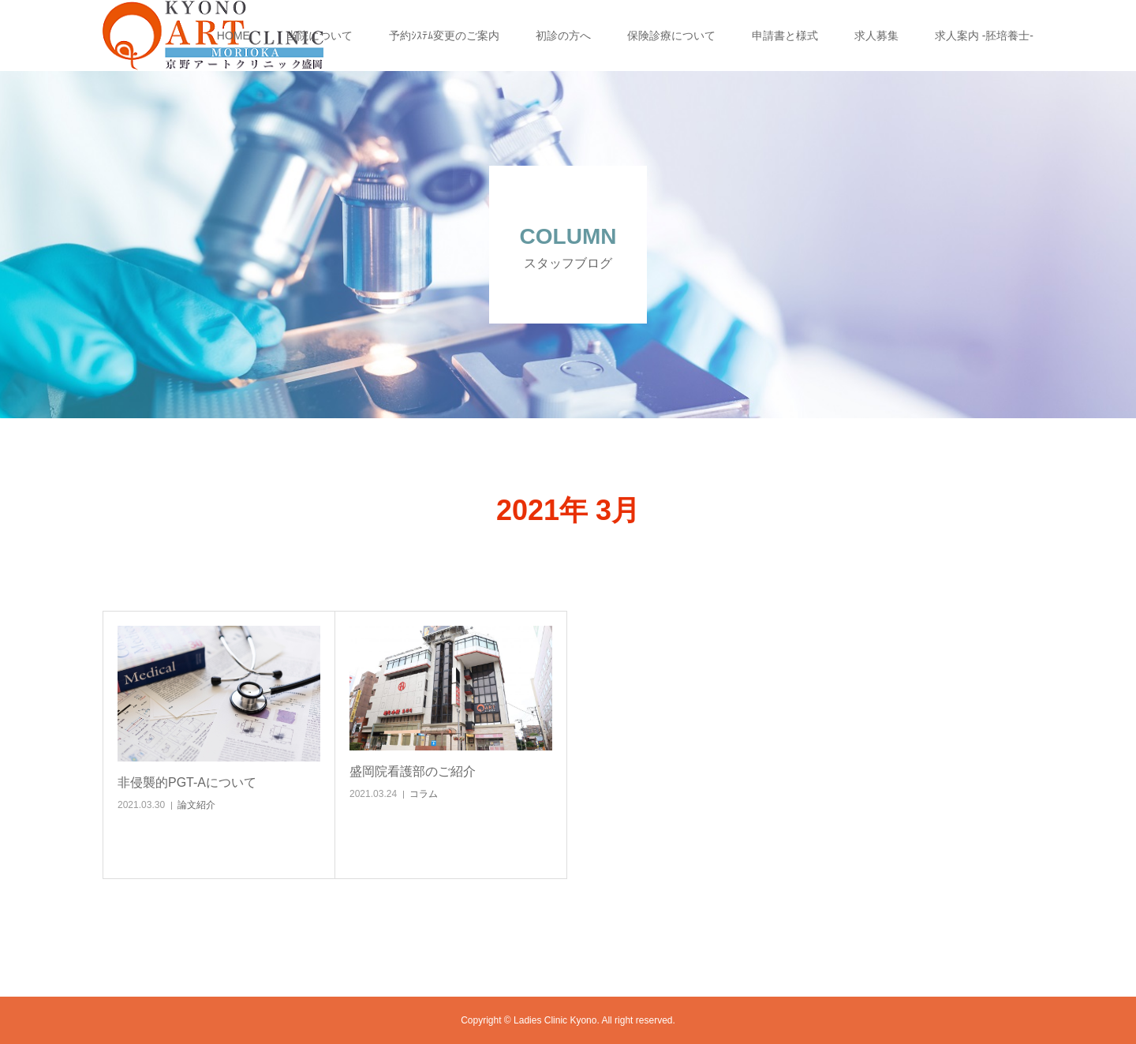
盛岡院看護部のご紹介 (412, 771)
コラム (423, 793)
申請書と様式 (785, 35)
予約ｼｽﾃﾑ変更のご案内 (444, 35)
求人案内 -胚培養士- (984, 35)
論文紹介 (196, 804)
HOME (233, 35)
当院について (319, 35)
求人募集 (876, 35)
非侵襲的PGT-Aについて (187, 782)
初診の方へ (563, 35)
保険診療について (671, 35)
